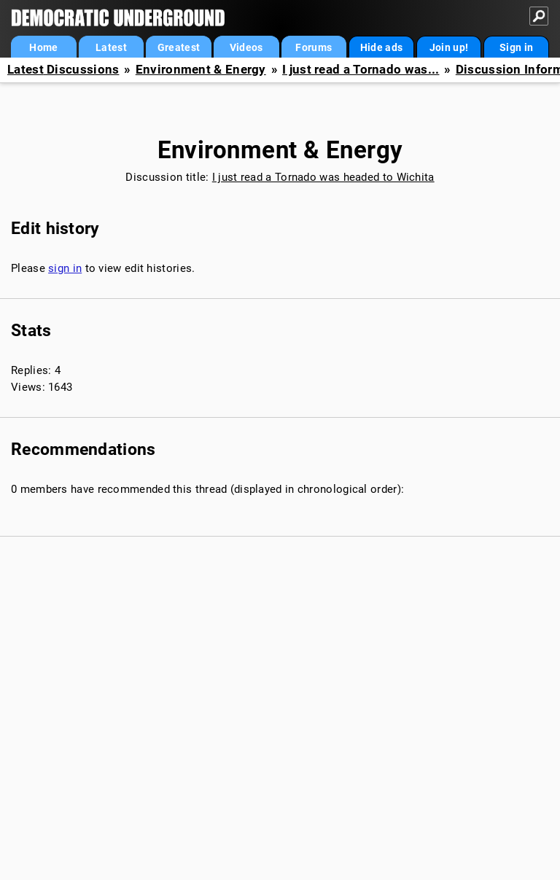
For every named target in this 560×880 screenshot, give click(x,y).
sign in (65, 268)
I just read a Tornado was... (360, 70)
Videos (246, 47)
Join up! (448, 47)
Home (43, 47)
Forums (313, 47)
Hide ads (381, 47)
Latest (111, 47)
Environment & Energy (201, 70)
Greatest (179, 47)
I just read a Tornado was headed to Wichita (323, 177)
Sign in (516, 47)
